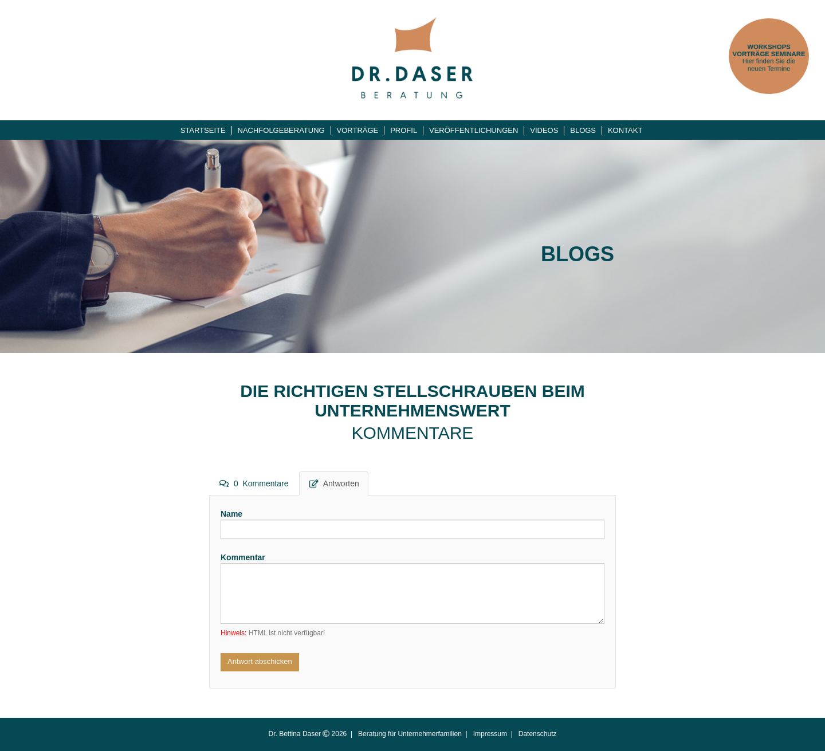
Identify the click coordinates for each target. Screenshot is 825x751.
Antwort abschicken (259, 661)
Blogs (583, 130)
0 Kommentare (254, 483)
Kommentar (243, 557)
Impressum (490, 734)
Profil (403, 130)
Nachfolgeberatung (281, 130)
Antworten (334, 483)
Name (231, 513)
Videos (544, 130)
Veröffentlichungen (473, 130)
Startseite (203, 130)
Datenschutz (537, 734)
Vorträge (358, 130)
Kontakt (625, 130)
